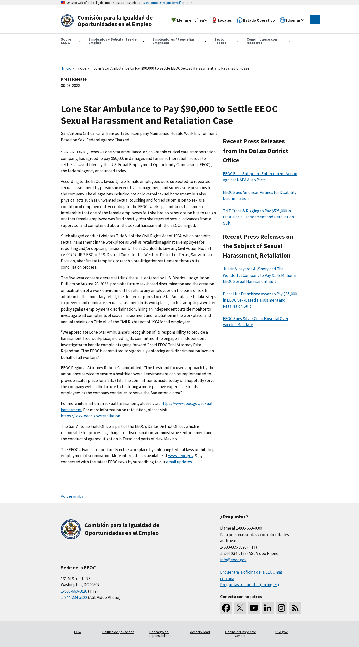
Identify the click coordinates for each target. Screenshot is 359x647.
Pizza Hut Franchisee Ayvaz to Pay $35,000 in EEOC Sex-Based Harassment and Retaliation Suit (260, 300)
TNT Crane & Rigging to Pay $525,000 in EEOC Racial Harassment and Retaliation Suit (258, 217)
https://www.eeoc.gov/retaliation (90, 416)
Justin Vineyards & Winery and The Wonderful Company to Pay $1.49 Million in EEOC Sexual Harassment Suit (260, 275)
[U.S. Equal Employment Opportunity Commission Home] (108, 20)
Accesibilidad (200, 632)
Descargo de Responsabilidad (159, 634)
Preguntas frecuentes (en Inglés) (249, 584)
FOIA (77, 632)
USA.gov (281, 632)
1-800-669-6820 (74, 591)
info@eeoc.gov (233, 559)
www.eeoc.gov (180, 455)
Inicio (66, 68)
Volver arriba (72, 496)
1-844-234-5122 (74, 597)
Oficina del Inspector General (240, 634)
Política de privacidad (118, 632)
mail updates (180, 462)
